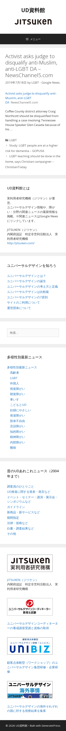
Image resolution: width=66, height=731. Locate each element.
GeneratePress (51, 725)
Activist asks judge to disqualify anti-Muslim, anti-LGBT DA (31, 97)
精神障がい (17, 437)
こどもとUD (18, 405)
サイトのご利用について (23, 302)
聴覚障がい (17, 394)
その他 (11, 534)
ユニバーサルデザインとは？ (26, 276)
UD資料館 (33, 10)
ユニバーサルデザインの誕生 (26, 281)
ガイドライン (16, 507)
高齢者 (14, 373)
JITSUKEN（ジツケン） (22, 580)
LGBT (13, 140)
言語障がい (17, 426)
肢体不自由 (17, 421)
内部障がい (17, 442)
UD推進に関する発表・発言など (28, 492)
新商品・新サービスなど (23, 512)
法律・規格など (17, 523)
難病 (13, 448)
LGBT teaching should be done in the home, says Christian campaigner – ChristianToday (32, 161)
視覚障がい (17, 389)
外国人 (14, 383)
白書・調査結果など (20, 528)
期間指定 (13, 518)
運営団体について (19, 308)
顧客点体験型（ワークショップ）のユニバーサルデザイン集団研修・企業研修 (32, 667)
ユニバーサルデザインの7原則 (27, 297)
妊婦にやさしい (20, 410)
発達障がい (17, 415)
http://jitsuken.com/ (20, 243)
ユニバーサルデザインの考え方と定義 (32, 286)
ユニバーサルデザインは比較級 (28, 292)
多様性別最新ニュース (22, 367)
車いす (14, 399)
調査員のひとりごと (20, 486)
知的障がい (17, 432)
